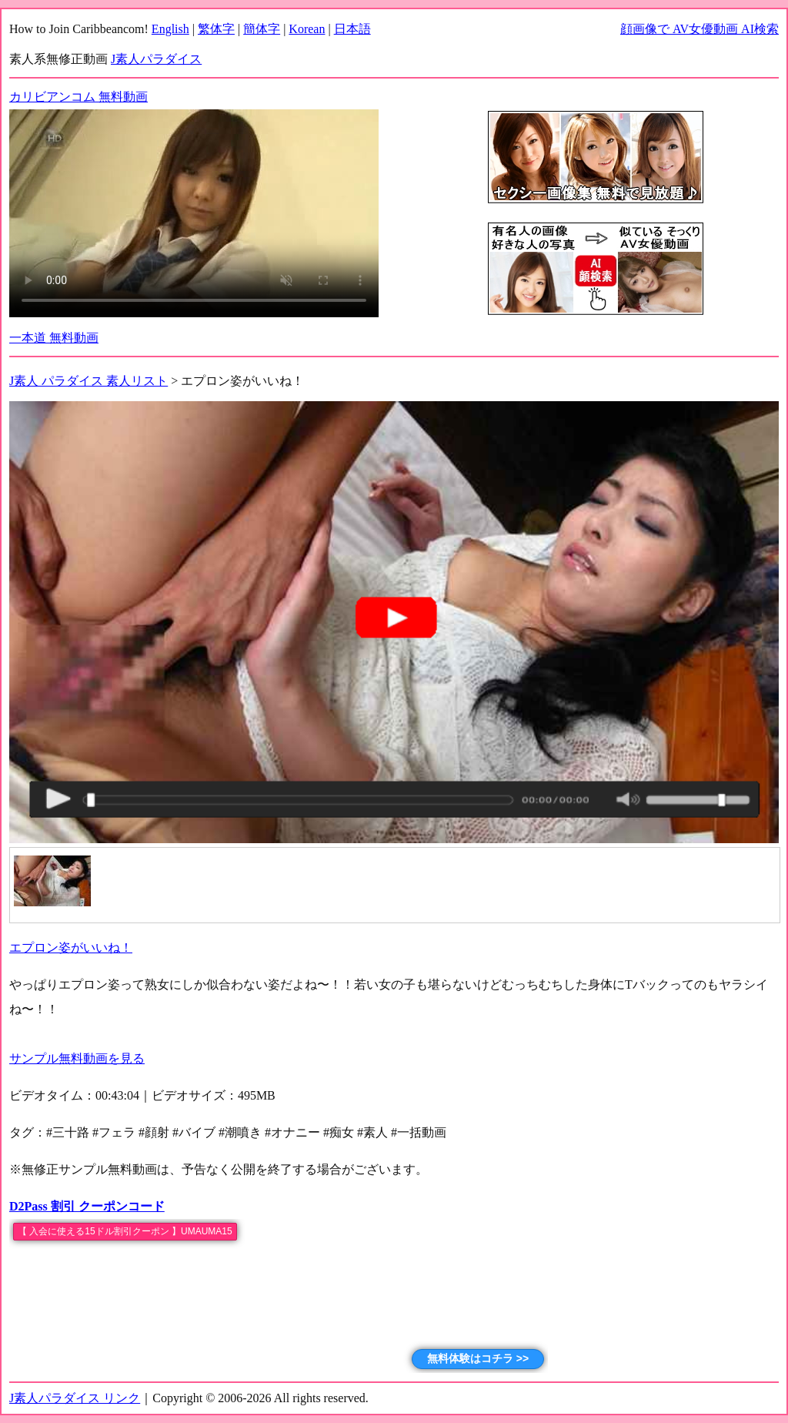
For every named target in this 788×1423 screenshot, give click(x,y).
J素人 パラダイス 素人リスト (88, 380)
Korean (307, 28)
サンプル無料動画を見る (77, 1058)
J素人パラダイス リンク (74, 1398)
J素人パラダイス (156, 58)
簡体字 (261, 28)
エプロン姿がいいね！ (70, 947)
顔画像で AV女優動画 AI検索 (699, 28)
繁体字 (216, 28)
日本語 (352, 28)
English (170, 28)
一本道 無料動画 (53, 337)
